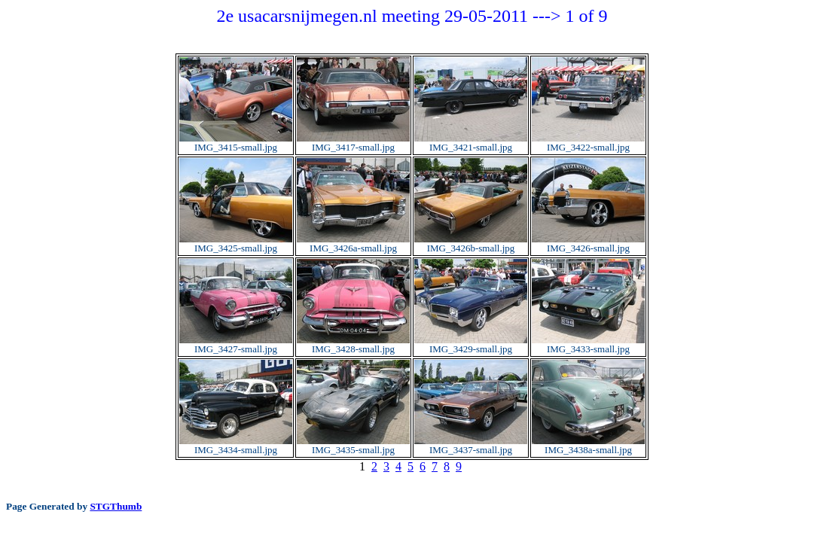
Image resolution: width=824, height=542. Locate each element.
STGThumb (116, 506)
